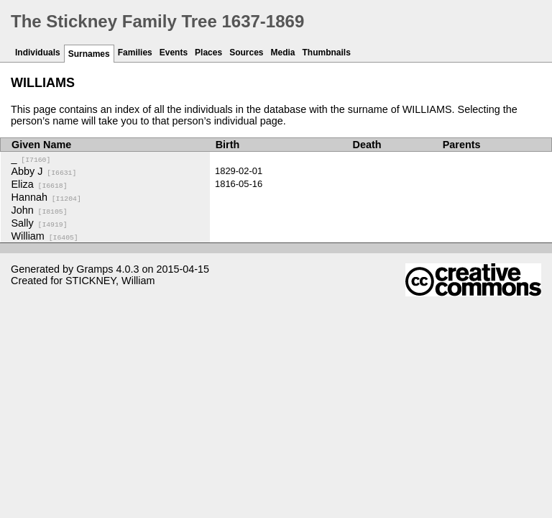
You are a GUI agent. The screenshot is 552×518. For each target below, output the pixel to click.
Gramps (94, 269)
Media (283, 52)
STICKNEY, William (110, 280)
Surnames (89, 54)
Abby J (44, 171)
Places (208, 52)
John (40, 210)
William (45, 236)
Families (135, 52)
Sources (246, 52)
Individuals (37, 52)
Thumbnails (327, 52)
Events (174, 52)
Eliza (40, 184)
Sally (40, 223)
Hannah (46, 197)
